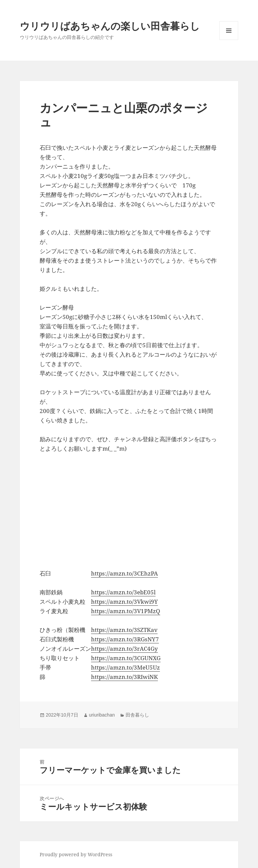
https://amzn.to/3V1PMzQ (125, 611)
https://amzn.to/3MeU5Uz (125, 667)
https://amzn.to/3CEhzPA (124, 573)
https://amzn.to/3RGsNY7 (125, 639)
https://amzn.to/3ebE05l (123, 592)
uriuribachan (102, 715)
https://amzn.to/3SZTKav (124, 630)
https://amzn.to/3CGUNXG (126, 658)
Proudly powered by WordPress (76, 854)
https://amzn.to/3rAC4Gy (124, 648)
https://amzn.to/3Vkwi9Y (124, 601)
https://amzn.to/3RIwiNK (124, 677)
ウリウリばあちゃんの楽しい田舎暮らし (110, 25)
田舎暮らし (137, 715)
